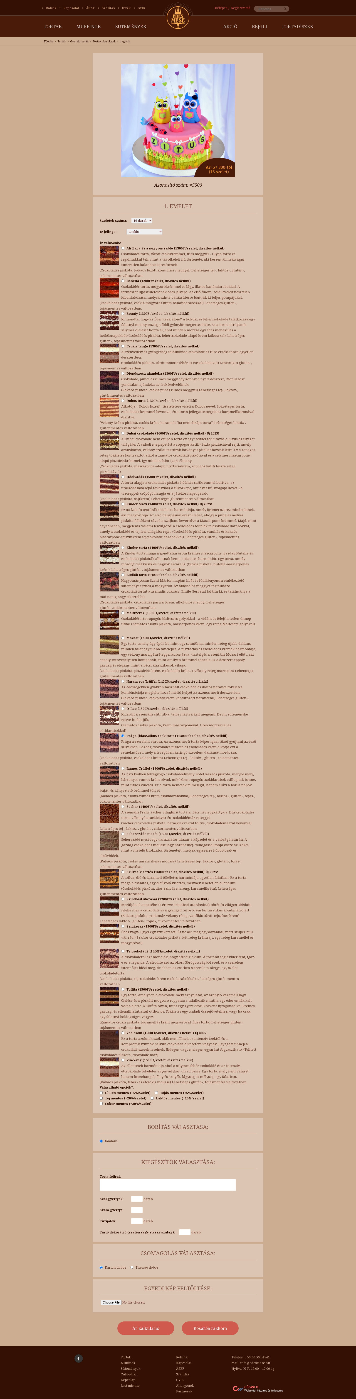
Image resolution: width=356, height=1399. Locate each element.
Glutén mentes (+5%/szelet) (125, 1093)
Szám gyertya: (112, 1210)
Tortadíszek (297, 26)
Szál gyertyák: (112, 1199)
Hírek (126, 8)
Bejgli (259, 26)
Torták (53, 26)
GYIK (141, 8)
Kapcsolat (71, 8)
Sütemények (130, 26)
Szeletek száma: (113, 220)
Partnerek (184, 1391)
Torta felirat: (110, 1176)
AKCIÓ (230, 26)
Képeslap (128, 1380)
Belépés (221, 8)
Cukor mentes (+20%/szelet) (125, 1103)
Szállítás (108, 8)
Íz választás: (110, 243)
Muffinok (88, 26)
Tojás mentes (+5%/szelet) (179, 1093)
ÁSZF (90, 8)
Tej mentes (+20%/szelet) (123, 1098)
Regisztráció (240, 8)
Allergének (185, 1385)
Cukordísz (129, 1374)
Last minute (130, 1385)
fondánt (108, 1141)
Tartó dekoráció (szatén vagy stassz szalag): (137, 1232)
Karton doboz (113, 1267)
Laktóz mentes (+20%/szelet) (177, 1098)
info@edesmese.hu (255, 1363)
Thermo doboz (144, 1267)
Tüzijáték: (108, 1221)
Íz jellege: (108, 232)
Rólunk (51, 8)
